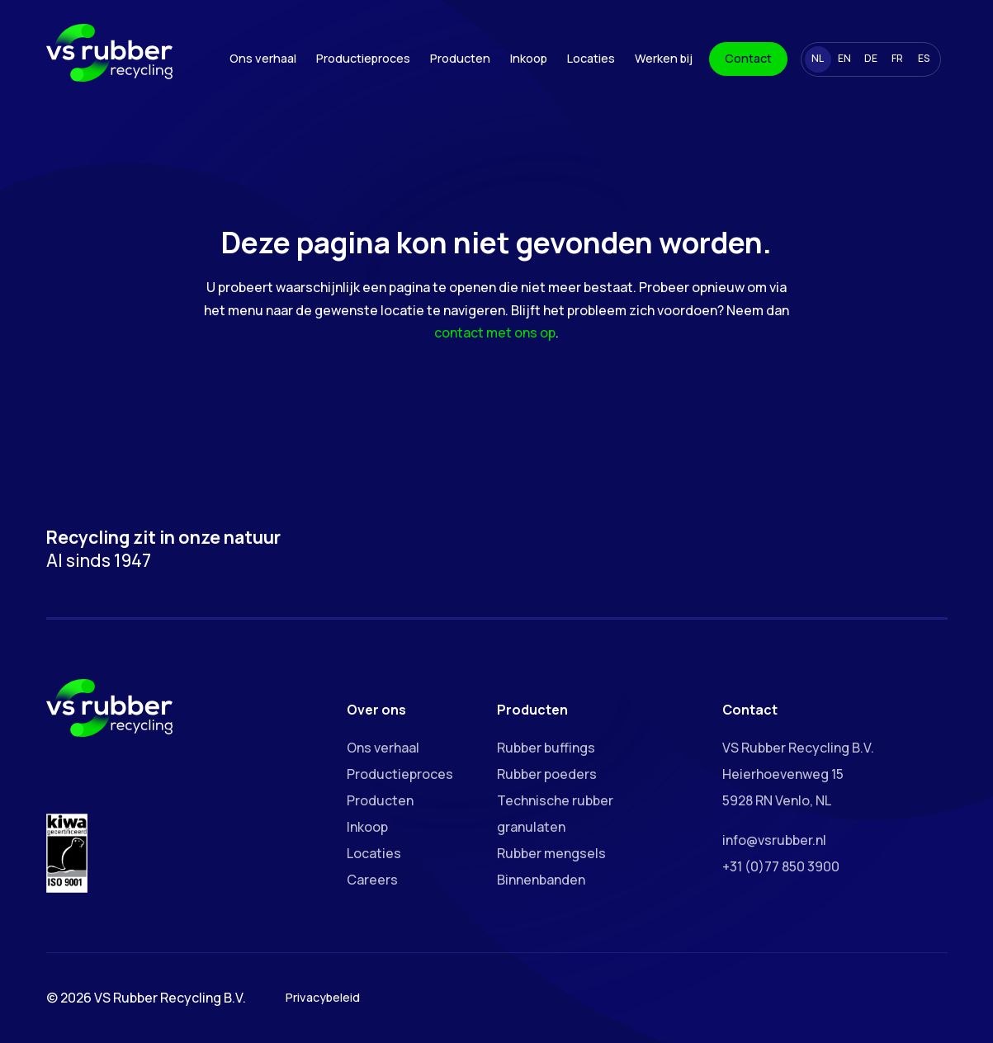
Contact (748, 58)
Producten (460, 58)
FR (897, 58)
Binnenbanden (541, 880)
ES (923, 58)
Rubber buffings (546, 748)
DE (870, 58)
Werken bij (664, 58)
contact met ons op (495, 332)
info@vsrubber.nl (774, 840)
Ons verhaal (262, 58)
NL (817, 58)
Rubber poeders (547, 774)
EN (844, 58)
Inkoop (528, 58)
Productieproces (363, 58)
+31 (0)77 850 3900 (780, 866)
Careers (372, 880)
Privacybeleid (323, 997)
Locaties (591, 58)
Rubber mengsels (551, 853)
